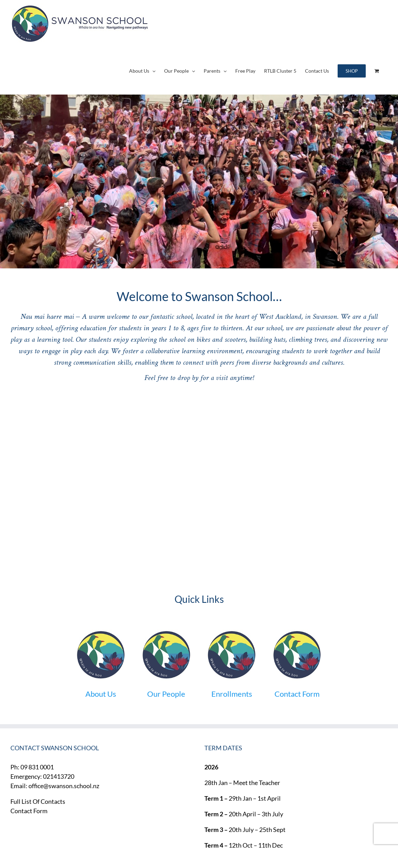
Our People (166, 693)
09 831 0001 (37, 767)
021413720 (58, 776)
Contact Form (297, 693)
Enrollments (231, 693)
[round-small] (101, 632)
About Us (100, 693)
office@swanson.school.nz (63, 786)
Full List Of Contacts (37, 801)
